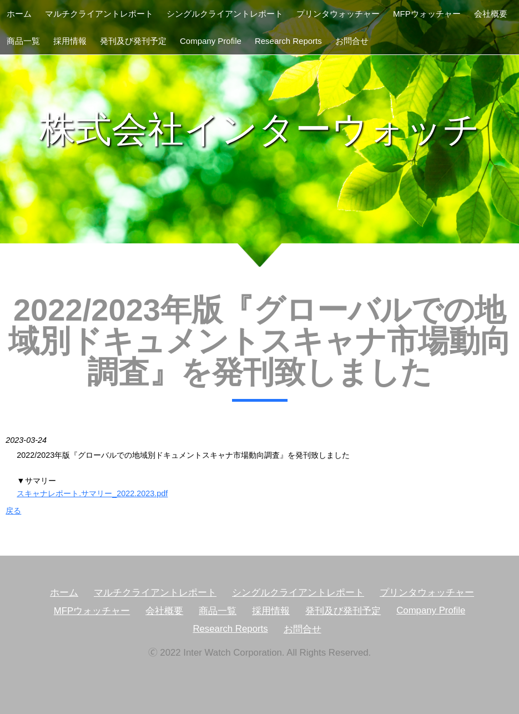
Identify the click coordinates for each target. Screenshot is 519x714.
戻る (13, 510)
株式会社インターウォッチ (259, 129)
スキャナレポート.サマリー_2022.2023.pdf (92, 493)
